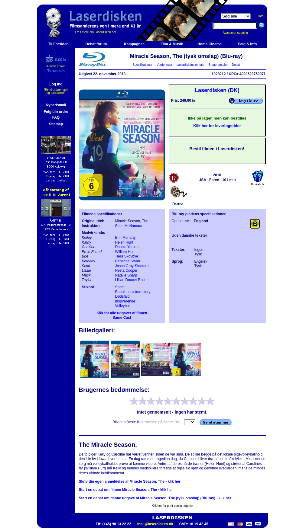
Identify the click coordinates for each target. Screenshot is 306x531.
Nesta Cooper (126, 270)
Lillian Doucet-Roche (132, 280)
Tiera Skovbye (126, 256)
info (261, 16)
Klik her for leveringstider (217, 125)
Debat (236, 64)
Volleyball (123, 306)
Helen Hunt (124, 242)
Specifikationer (142, 64)
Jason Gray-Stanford (132, 266)
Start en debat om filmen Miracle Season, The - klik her (126, 490)
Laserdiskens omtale (190, 64)
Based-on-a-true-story (133, 292)
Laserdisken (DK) (217, 90)
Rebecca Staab (127, 261)
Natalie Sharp (126, 275)
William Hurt (125, 252)
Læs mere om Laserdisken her (95, 32)
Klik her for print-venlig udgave (172, 505)
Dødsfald (122, 296)
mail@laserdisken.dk (155, 524)
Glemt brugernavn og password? (56, 91)
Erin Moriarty (125, 237)
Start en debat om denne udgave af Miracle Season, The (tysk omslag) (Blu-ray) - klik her (155, 498)
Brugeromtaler (218, 64)
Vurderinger (164, 64)
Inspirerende (125, 301)
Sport (119, 287)
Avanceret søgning (239, 32)
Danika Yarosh (127, 247)
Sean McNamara (128, 226)
